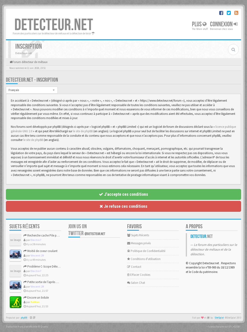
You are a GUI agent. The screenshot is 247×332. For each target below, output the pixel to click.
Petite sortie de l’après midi (42, 282)
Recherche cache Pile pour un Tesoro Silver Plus (56, 235)
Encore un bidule (36, 298)
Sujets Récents (138, 235)
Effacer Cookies (138, 275)
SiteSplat (219, 317)
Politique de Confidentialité (146, 251)
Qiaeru (44, 326)
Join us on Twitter (86, 230)
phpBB (24, 317)
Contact (134, 267)
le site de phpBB (83, 131)
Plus (199, 24)
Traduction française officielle (21, 326)
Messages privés (139, 243)
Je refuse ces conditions (123, 206)
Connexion (224, 24)
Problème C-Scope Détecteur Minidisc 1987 (52, 266)
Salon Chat (136, 283)
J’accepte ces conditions (123, 194)
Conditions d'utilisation (144, 259)
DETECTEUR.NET (53, 25)
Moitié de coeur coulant (40, 251)
